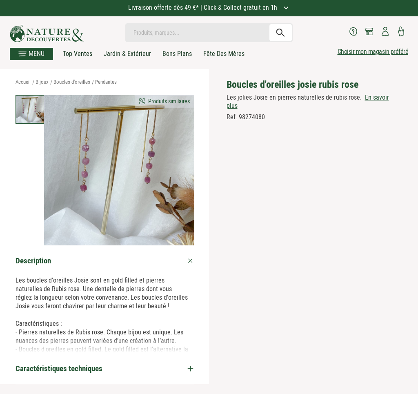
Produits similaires (169, 101)
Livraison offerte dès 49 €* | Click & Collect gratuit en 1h (203, 7)
